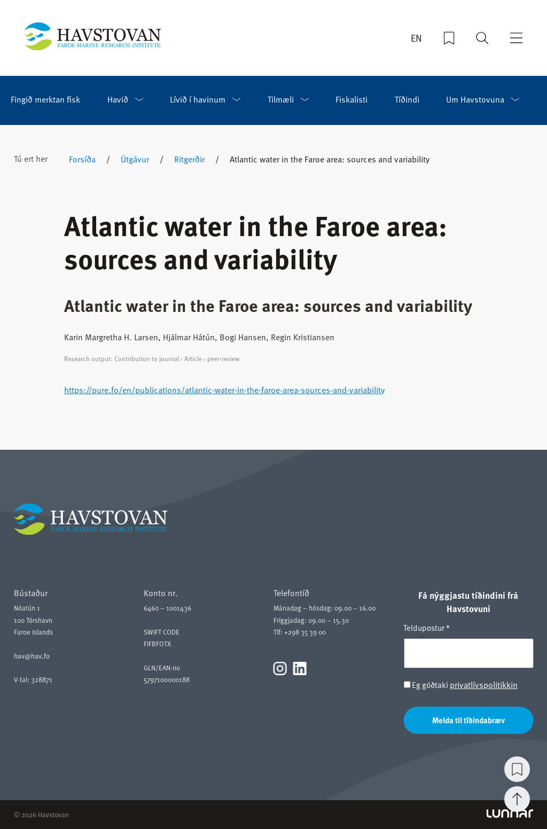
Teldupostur (426, 627)
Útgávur (135, 159)
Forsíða (82, 159)
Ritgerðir (189, 159)
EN (416, 38)
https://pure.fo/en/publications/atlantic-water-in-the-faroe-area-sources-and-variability (224, 390)
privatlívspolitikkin (484, 684)
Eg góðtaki (460, 685)
